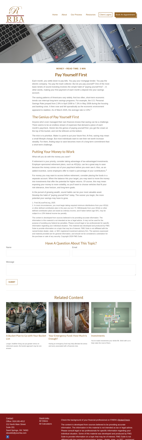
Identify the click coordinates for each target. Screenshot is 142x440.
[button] (55, 9)
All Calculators (45, 419)
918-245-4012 (18, 416)
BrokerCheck (124, 415)
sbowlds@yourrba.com (16, 428)
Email (74, 242)
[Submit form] (12, 277)
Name (8, 242)
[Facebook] (7, 431)
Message (10, 257)
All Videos (43, 416)
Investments (98, 330)
